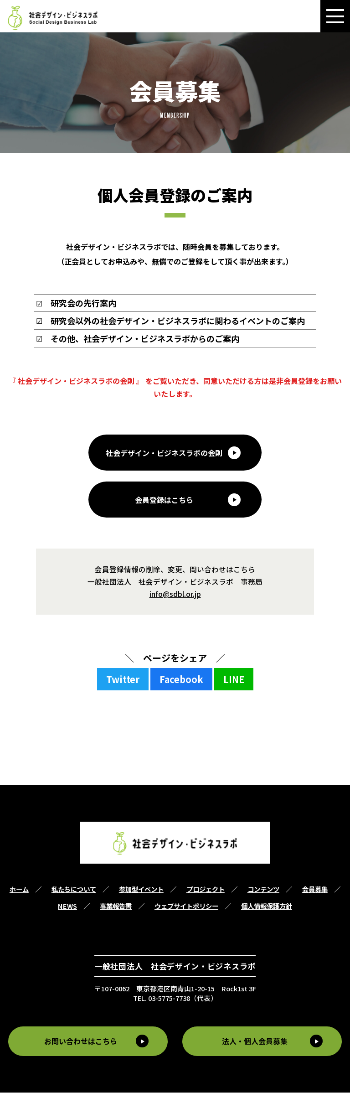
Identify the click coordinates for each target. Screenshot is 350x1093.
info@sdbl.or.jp (175, 595)
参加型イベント (141, 890)
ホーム (19, 890)
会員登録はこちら (164, 500)
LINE (233, 679)
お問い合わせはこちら (79, 1041)
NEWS (67, 907)
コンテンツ (263, 890)
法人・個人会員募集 (255, 1041)
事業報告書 (116, 907)
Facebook (181, 679)
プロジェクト (205, 890)
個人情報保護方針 (266, 907)
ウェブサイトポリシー (186, 907)
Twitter (122, 679)
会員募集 (315, 890)
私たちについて (73, 890)
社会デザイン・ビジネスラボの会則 (164, 452)
